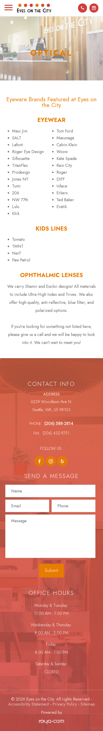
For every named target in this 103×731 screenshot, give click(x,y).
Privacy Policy (65, 704)
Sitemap (87, 704)
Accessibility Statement (28, 704)
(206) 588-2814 (58, 423)
